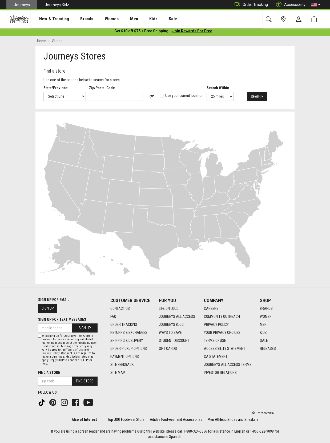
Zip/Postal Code (102, 89)
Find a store (49, 372)
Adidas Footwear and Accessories (176, 419)
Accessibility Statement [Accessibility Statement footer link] (224, 349)
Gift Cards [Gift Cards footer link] (168, 349)
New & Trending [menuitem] (49, 18)
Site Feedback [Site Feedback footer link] (122, 365)
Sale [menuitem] (154, 18)
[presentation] (49, 19)
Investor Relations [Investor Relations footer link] (220, 373)
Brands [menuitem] (78, 18)
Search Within (218, 89)
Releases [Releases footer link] (268, 349)
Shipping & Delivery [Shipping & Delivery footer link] (126, 341)
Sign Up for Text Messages (62, 320)
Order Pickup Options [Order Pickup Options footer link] (128, 349)
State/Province (55, 89)
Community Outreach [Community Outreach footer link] (222, 317)
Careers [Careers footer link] (211, 309)
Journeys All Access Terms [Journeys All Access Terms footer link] (228, 365)
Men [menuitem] (120, 18)
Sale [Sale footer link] (264, 341)
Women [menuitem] (100, 18)
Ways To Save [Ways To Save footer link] (170, 333)
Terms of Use (74, 349)
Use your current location (182, 96)
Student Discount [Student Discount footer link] (174, 341)
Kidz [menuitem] (137, 18)
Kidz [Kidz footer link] (263, 333)
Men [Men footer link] (263, 325)
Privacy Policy (50, 353)
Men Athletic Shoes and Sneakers (233, 419)
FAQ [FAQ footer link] (113, 317)
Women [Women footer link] (266, 317)
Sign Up (48, 308)
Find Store (85, 381)
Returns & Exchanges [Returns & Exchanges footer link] (128, 333)
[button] (316, 5)
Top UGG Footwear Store (125, 419)
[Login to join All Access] (141, 32)
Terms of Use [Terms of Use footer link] (215, 341)
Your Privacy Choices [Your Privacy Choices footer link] (222, 333)
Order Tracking (250, 4)
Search (257, 97)
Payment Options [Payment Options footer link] (124, 357)
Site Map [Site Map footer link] (117, 373)
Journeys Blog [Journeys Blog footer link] (171, 325)
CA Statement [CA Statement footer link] (215, 357)
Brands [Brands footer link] (266, 309)
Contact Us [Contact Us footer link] (120, 309)
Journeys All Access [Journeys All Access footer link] (177, 317)
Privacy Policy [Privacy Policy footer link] (216, 325)
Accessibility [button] (289, 4)
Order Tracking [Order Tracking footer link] (123, 325)
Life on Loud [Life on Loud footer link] (169, 309)
